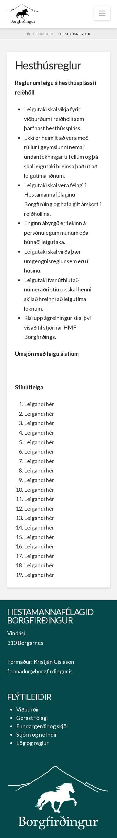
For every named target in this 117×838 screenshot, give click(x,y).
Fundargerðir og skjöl (42, 726)
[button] (102, 13)
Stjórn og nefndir (36, 734)
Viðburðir (27, 709)
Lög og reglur (32, 742)
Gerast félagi (32, 717)
